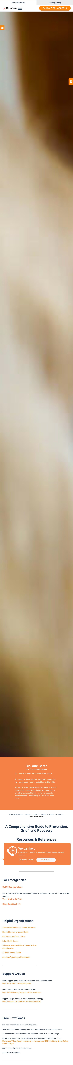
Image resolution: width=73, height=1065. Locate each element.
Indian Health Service (10, 941)
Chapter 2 (28, 814)
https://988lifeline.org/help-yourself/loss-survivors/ (21, 992)
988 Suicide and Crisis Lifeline (13, 937)
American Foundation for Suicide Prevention (19, 928)
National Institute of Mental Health (15, 932)
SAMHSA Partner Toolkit (11, 953)
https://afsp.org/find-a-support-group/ (16, 983)
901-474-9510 (46, 860)
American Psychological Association (16, 957)
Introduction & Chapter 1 (16, 814)
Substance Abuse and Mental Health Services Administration (19, 946)
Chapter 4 (43, 814)
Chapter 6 (59, 814)
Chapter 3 (35, 814)
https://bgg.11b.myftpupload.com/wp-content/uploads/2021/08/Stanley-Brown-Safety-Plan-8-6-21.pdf (35, 1042)
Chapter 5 (51, 814)
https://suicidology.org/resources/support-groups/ (21, 1001)
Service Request (26, 860)
